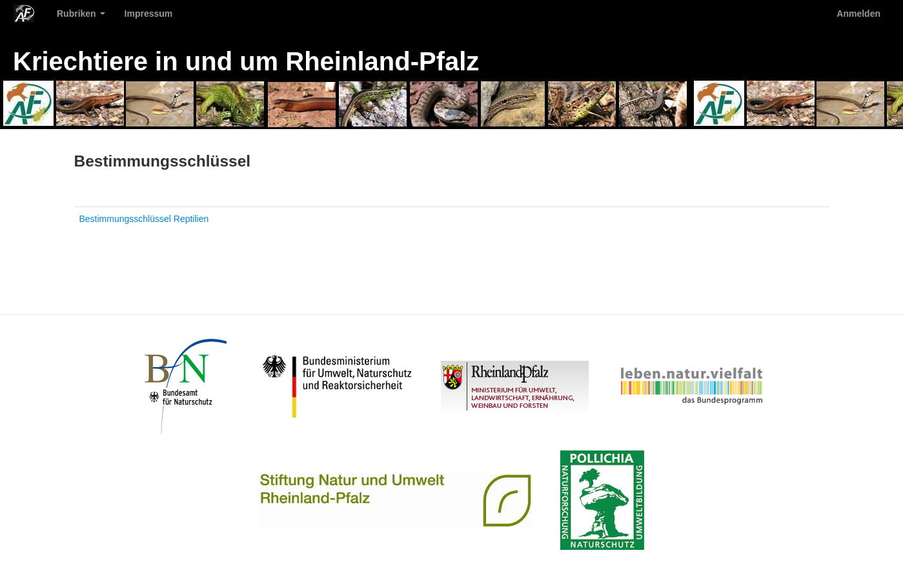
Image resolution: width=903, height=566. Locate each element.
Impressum (149, 13)
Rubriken (81, 13)
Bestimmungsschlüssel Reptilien (144, 219)
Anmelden (858, 13)
